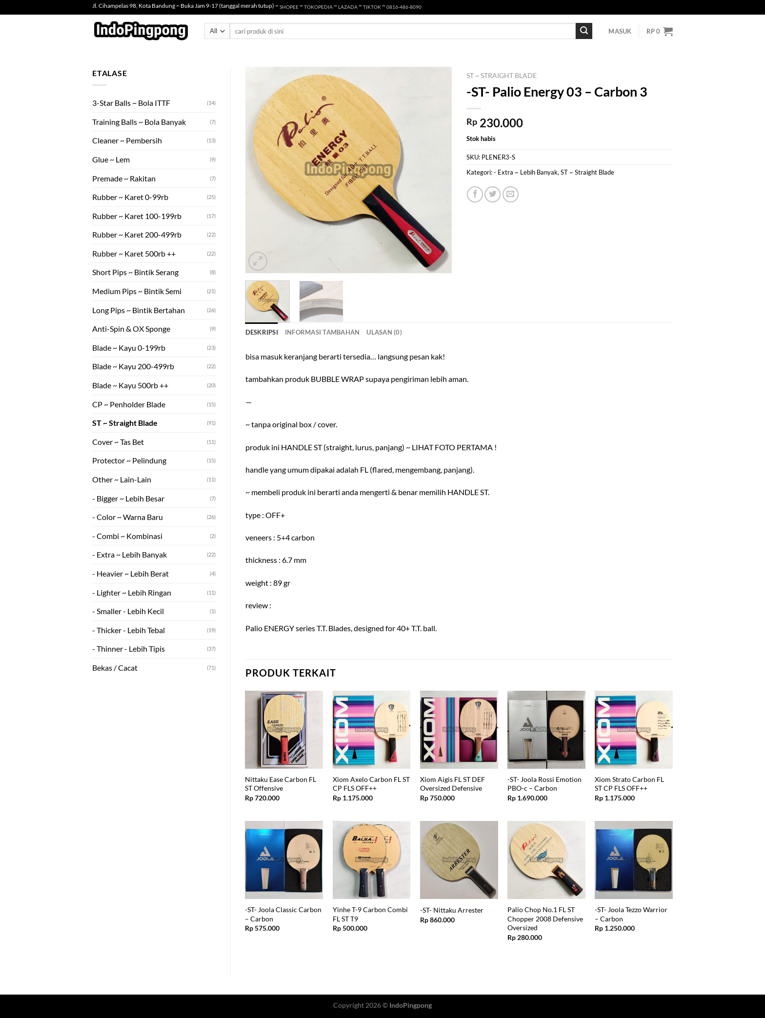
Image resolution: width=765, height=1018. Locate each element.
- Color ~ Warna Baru (127, 516)
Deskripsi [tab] (261, 332)
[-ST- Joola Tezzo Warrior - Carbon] (634, 860)
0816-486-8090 (404, 7)
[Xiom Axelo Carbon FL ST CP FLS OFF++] (372, 730)
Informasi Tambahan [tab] (322, 332)
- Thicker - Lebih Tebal (128, 630)
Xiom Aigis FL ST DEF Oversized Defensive (452, 784)
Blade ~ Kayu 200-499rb (133, 366)
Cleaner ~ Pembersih (127, 140)
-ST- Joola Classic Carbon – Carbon (283, 914)
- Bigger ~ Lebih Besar (128, 498)
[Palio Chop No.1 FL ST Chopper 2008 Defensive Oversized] (546, 860)
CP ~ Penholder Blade (128, 404)
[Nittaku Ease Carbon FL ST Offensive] (284, 730)
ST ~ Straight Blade (125, 422)
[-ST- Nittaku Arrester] (459, 860)
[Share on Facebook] (475, 194)
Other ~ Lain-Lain (121, 479)
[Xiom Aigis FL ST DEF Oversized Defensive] (459, 730)
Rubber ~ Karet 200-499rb (136, 234)
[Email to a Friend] (511, 194)
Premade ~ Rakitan (124, 178)
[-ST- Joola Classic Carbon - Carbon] (284, 860)
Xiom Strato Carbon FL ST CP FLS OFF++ (629, 784)
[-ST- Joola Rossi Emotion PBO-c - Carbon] (546, 730)
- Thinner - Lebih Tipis (128, 648)
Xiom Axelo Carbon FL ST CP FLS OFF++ (371, 784)
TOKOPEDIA (318, 7)
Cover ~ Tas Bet (118, 441)
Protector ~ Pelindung (129, 460)
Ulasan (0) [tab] (384, 332)
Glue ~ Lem (111, 159)
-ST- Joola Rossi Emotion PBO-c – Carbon (544, 784)
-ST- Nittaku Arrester (451, 910)
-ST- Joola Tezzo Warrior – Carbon (631, 914)
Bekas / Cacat (115, 667)
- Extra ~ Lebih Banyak (129, 554)
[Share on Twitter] (492, 194)
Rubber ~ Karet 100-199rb (136, 215)
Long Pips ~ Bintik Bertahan (138, 310)
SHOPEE (289, 7)
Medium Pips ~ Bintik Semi (136, 291)
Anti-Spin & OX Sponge (131, 328)
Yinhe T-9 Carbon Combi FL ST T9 (370, 914)
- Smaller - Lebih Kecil (128, 611)
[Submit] (584, 31)
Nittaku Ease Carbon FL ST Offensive (280, 784)
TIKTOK (372, 7)
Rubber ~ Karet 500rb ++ (134, 253)
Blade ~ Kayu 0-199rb (128, 347)
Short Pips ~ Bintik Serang (135, 272)
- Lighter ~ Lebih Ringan (131, 592)
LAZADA (348, 7)
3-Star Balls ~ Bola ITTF (131, 102)
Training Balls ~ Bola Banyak (139, 121)
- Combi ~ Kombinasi (127, 535)
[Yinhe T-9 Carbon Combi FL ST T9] (372, 860)
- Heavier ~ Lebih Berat (130, 573)
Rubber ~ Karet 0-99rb (130, 196)
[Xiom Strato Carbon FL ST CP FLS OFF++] (634, 730)
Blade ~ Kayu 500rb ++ (130, 385)
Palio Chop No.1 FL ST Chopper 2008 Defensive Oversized (545, 918)
